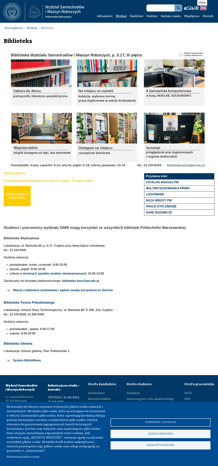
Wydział (121, 16)
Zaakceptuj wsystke (160, 446)
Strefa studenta (139, 384)
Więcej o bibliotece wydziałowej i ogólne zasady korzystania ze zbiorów (59, 291)
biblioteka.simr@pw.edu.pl (80, 280)
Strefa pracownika (199, 384)
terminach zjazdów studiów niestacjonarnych (54, 273)
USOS (188, 393)
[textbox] (14, 12)
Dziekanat (133, 393)
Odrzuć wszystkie (160, 434)
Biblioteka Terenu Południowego (29, 302)
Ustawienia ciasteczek (160, 422)
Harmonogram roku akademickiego (150, 399)
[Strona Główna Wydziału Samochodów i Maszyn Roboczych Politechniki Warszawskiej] (56, 12)
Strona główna (14, 28)
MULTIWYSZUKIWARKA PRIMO (168, 188)
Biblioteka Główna (18, 343)
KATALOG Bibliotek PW (162, 182)
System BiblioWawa (23, 362)
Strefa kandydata (102, 384)
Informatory (96, 393)
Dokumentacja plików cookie (23, 457)
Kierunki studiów (99, 399)
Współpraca (191, 16)
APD (187, 399)
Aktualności (104, 16)
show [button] (202, 2)
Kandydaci (136, 16)
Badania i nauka (171, 16)
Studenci (152, 16)
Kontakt (208, 16)
